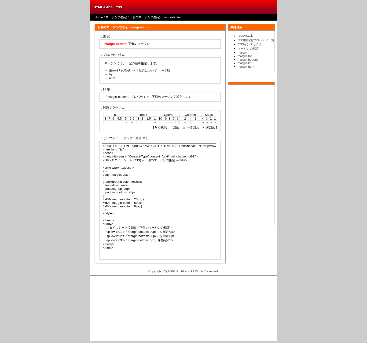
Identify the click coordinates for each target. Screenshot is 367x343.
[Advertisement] (251, 155)
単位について (148, 70)
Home (99, 17)
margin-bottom (248, 59)
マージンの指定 (116, 17)
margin (242, 52)
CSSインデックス (250, 44)
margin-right (246, 66)
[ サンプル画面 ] (134, 138)
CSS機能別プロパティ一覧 (256, 40)
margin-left (245, 63)
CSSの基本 (245, 36)
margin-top (245, 56)
